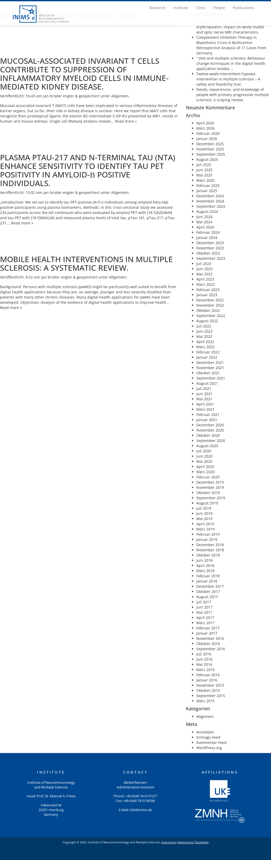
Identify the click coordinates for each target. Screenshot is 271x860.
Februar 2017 (208, 627)
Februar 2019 (208, 534)
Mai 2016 (204, 664)
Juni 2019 (204, 513)
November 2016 (210, 638)
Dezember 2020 (210, 424)
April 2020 (205, 466)
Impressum (168, 842)
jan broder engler (58, 95)
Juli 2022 (203, 326)
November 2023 (210, 247)
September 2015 (210, 695)
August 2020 (207, 445)
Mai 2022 (204, 336)
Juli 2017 (203, 601)
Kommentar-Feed (211, 742)
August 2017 (207, 596)
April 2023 (205, 279)
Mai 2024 (204, 221)
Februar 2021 (208, 414)
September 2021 (210, 378)
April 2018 (205, 565)
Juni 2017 (204, 607)
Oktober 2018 (208, 555)
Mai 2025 (204, 175)
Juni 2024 (204, 216)
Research (157, 7)
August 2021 (207, 383)
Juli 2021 (203, 388)
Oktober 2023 (208, 253)
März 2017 (205, 622)
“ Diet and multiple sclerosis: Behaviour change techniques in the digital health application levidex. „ (230, 63)
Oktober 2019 (208, 492)
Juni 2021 (204, 393)
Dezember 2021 (210, 362)
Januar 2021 (206, 419)
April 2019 (205, 523)
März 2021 (205, 409)
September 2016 (210, 648)
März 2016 (205, 669)
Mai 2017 (204, 612)
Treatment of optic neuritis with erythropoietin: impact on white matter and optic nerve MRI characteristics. (230, 27)
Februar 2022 (208, 352)
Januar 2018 (206, 581)
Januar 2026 (206, 138)
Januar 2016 (206, 680)
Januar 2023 (206, 294)
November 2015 (210, 685)
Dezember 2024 (210, 195)
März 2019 (205, 529)
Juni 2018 (204, 560)
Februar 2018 (208, 575)
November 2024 (210, 201)
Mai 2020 (204, 461)
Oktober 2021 (208, 372)
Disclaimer (202, 842)
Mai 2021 (204, 398)
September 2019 (210, 497)
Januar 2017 (206, 633)
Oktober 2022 (208, 310)
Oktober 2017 (208, 591)
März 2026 (205, 128)
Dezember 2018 (210, 544)
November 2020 (210, 430)
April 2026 (205, 123)
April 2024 (205, 227)
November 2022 (210, 305)
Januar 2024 (206, 237)
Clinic (200, 7)
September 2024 (210, 206)
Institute (180, 7)
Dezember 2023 (210, 242)
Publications (243, 7)
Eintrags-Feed (208, 737)
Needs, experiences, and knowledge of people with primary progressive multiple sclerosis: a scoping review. (232, 94)
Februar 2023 (208, 289)
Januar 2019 (206, 539)
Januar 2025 (206, 190)
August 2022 (207, 320)
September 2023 (210, 258)
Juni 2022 (204, 331)
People (219, 7)
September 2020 (210, 440)
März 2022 (205, 346)
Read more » (126, 121)
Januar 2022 (206, 357)
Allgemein (120, 95)
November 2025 (210, 149)
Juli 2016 (203, 654)
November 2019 (210, 487)
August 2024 (207, 211)
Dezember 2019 (210, 482)
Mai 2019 (204, 518)
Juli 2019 (203, 508)
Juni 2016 (204, 659)
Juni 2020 (204, 456)
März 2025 (205, 180)
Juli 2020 (203, 450)
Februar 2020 (208, 477)
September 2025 (210, 154)
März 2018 (205, 570)
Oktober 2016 (208, 643)
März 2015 (205, 700)
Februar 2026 (208, 133)
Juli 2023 (203, 263)
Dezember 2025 (210, 143)
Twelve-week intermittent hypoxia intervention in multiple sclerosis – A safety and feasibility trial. (228, 79)
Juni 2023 (204, 268)
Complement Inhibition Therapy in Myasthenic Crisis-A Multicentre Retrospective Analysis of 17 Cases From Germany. (231, 45)
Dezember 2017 (210, 586)
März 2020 (205, 471)
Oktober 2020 (208, 435)
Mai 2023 (204, 273)
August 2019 (207, 503)
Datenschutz (185, 842)
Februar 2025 (208, 185)
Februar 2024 (208, 232)
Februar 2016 (208, 674)
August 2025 (207, 159)
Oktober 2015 (208, 690)
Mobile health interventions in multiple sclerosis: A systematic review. (86, 263)
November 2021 (210, 367)
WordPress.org (209, 747)
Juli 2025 (203, 164)
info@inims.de (141, 810)
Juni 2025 (204, 169)
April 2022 (205, 341)
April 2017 (205, 617)
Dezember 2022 (210, 300)
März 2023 (205, 284)
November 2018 (210, 549)
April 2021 (205, 404)
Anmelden (205, 732)
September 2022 (210, 315)
